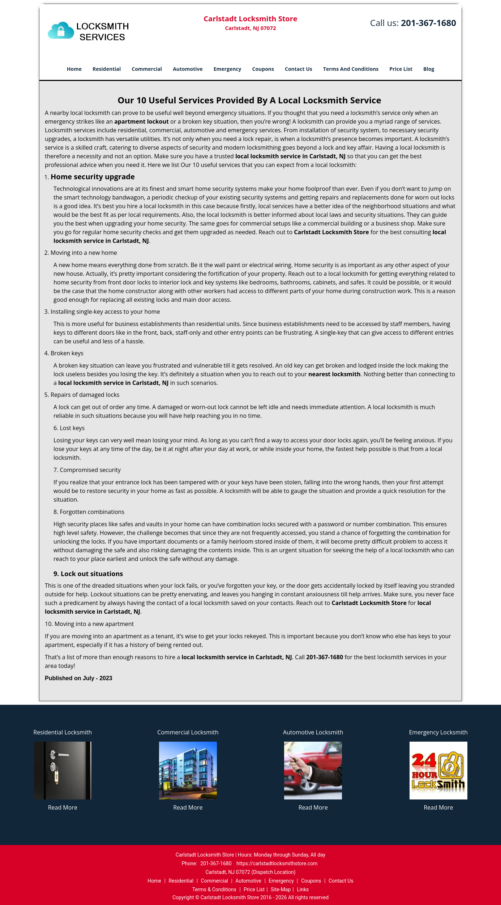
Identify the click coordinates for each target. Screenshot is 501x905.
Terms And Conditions (351, 68)
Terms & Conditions (214, 889)
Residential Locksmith (62, 732)
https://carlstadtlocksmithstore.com (276, 863)
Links (303, 889)
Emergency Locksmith (438, 732)
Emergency (227, 68)
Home (74, 68)
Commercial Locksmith (188, 732)
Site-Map (281, 889)
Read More (62, 807)
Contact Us (298, 68)
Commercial (147, 68)
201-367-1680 (428, 23)
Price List (400, 68)
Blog (428, 68)
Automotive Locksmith (313, 732)
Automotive (188, 68)
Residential (107, 68)
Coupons (263, 68)
